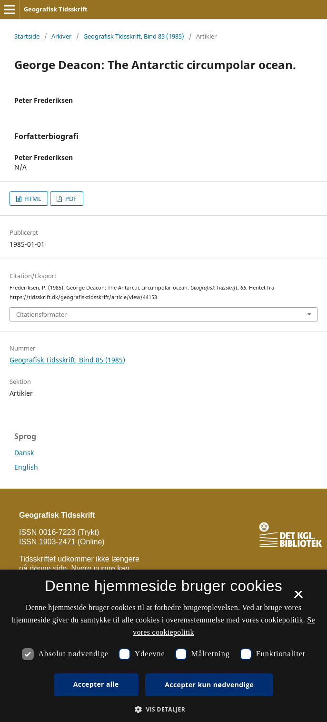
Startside (27, 36)
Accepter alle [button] (96, 684)
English (26, 466)
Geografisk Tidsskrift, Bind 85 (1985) (133, 36)
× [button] (298, 597)
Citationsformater (41, 314)
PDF (70, 198)
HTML (32, 198)
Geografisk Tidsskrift (56, 9)
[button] (163, 709)
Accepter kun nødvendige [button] (209, 684)
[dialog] (163, 646)
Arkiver (61, 36)
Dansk (24, 452)
